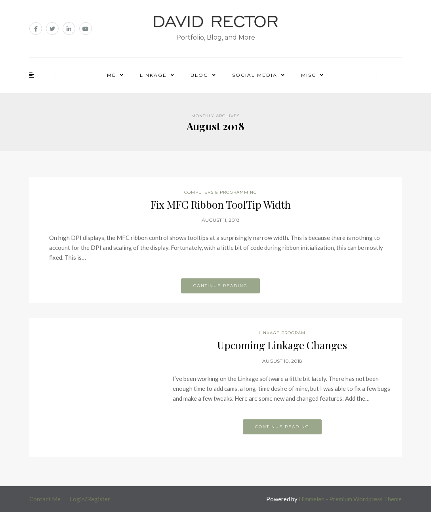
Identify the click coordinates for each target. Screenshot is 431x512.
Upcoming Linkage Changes (282, 345)
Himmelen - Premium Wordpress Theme (350, 498)
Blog (199, 75)
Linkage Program (282, 332)
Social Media (254, 75)
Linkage (153, 75)
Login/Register (90, 498)
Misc (308, 75)
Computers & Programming (220, 192)
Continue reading (220, 285)
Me (111, 75)
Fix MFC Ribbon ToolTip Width (221, 204)
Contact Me (45, 498)
